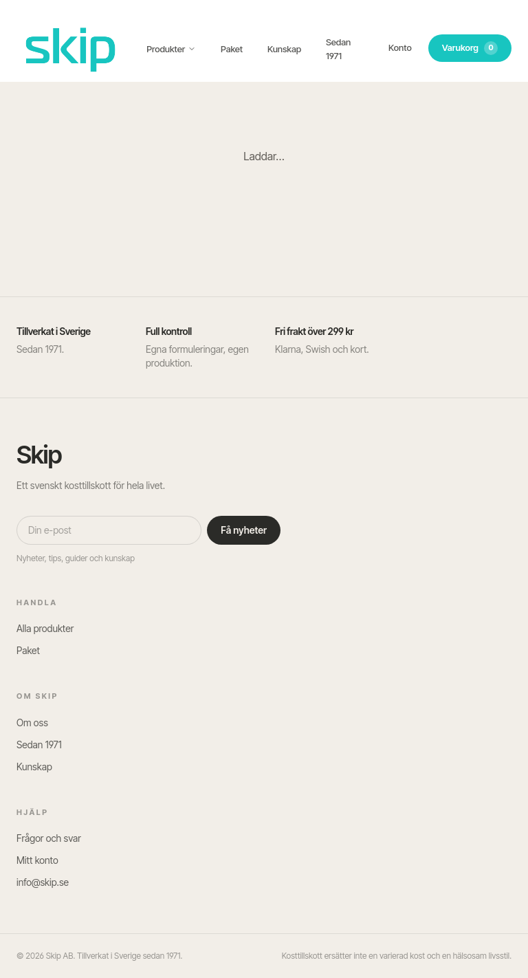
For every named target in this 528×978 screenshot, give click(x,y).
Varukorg (470, 48)
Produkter (171, 48)
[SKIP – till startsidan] (70, 48)
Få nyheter (244, 530)
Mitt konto (37, 860)
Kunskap (284, 48)
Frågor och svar (48, 838)
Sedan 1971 (338, 48)
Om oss (32, 722)
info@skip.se (42, 882)
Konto (400, 47)
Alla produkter (45, 628)
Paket (232, 48)
